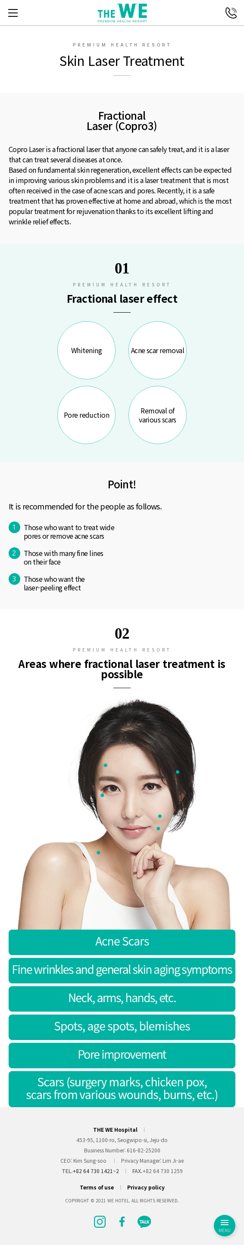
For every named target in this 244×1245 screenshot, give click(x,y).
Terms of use (97, 1187)
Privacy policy (146, 1187)
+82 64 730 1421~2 (96, 1170)
